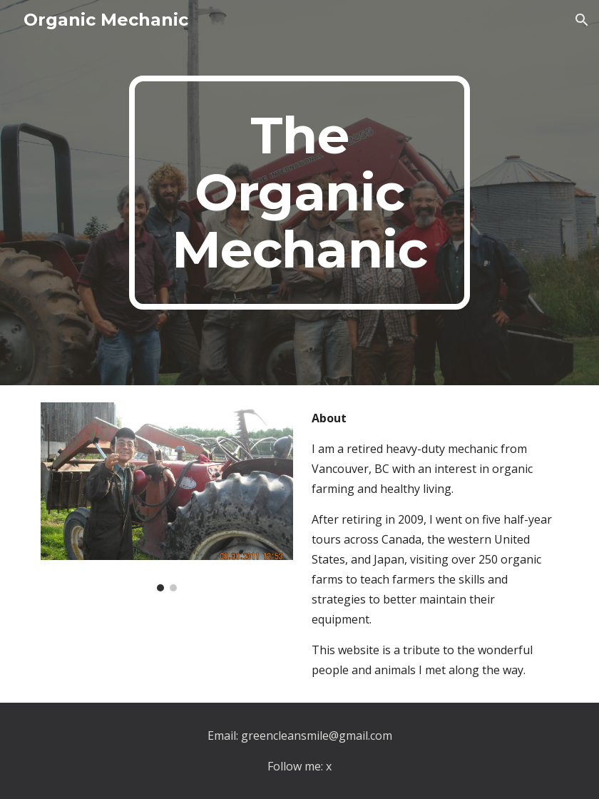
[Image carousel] (166, 496)
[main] (299, 193)
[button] (582, 20)
